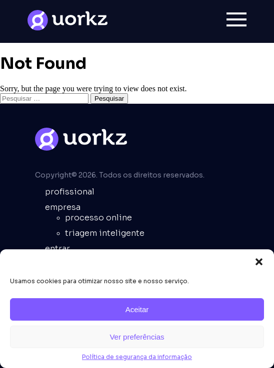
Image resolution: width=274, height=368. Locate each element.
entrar (57, 248)
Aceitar (137, 309)
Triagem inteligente (104, 233)
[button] (259, 262)
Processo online (98, 217)
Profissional (69, 191)
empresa (62, 207)
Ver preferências (137, 337)
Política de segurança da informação (137, 357)
